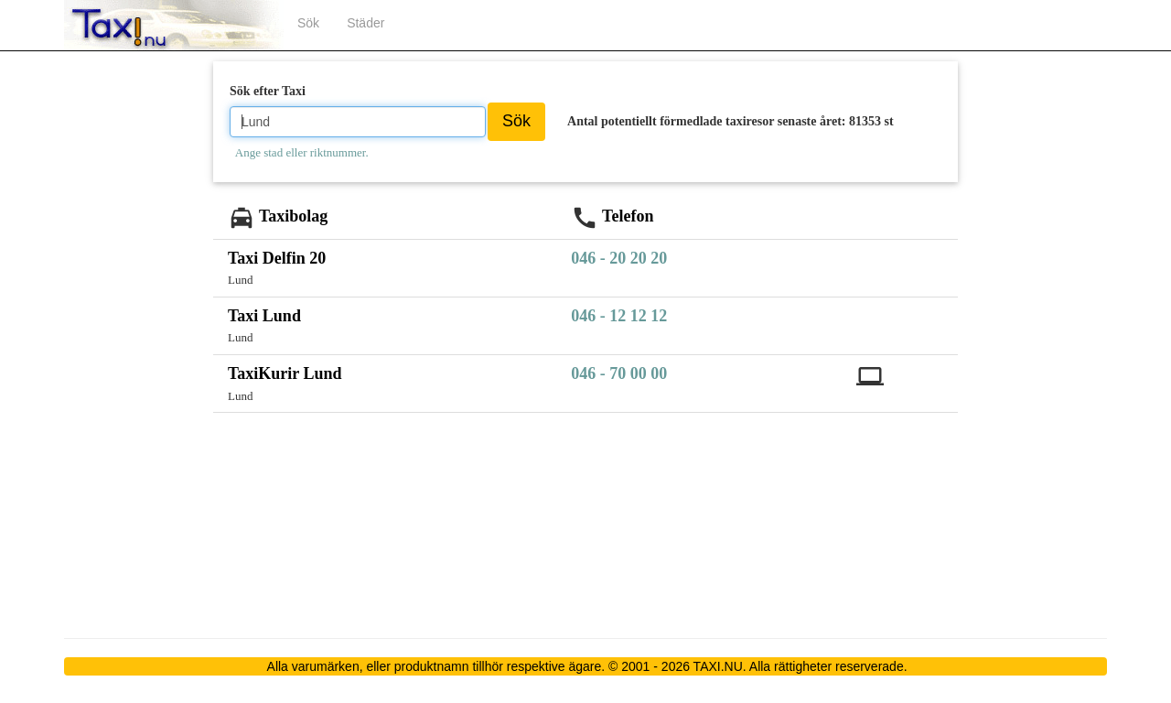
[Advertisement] (138, 339)
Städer (365, 23)
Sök (308, 23)
